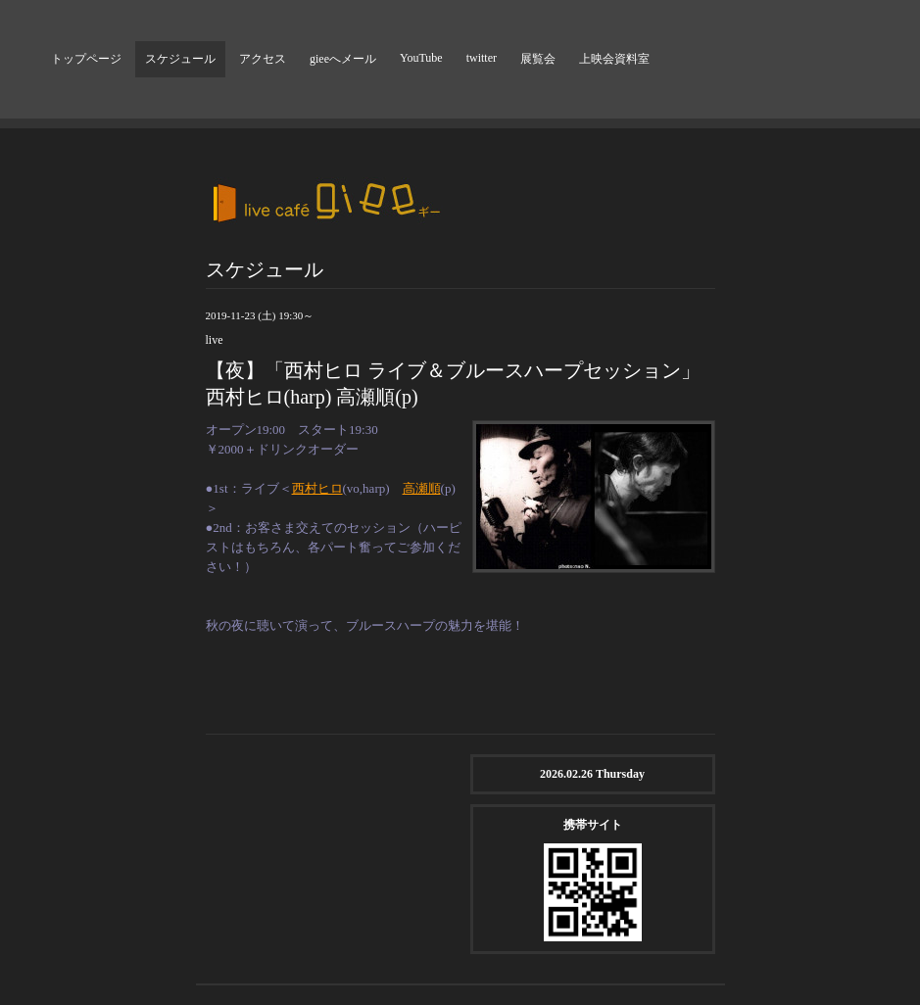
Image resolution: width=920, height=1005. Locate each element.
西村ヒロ (317, 488)
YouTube (421, 58)
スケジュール (180, 59)
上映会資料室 (614, 59)
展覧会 (538, 59)
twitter (481, 58)
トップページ (86, 59)
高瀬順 (422, 488)
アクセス (262, 59)
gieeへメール (343, 59)
